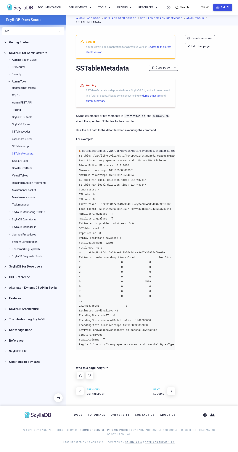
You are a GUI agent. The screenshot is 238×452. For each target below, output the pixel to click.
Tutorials (97, 414)
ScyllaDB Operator (22, 219)
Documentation (49, 7)
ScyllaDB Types (21, 124)
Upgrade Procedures (24, 234)
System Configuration (25, 241)
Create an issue (200, 38)
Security (17, 74)
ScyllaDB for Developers (26, 266)
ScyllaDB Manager (22, 226)
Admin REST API (22, 102)
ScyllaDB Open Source (120, 18)
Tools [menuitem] (105, 7)
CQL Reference (19, 277)
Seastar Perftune (22, 168)
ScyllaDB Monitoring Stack (27, 212)
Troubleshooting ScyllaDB (27, 319)
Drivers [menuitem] (125, 7)
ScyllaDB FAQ (18, 351)
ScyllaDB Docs (88, 18)
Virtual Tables (20, 175)
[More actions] (175, 68)
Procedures (18, 67)
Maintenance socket (24, 190)
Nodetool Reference (24, 87)
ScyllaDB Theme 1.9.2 (160, 442)
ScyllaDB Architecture (24, 309)
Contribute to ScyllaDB (24, 362)
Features (15, 298)
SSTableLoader (21, 131)
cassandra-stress (22, 139)
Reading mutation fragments (29, 182)
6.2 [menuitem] (33, 31)
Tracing (16, 109)
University (120, 414)
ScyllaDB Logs (20, 160)
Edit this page (198, 46)
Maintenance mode (23, 197)
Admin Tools (195, 18)
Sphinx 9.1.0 (133, 442)
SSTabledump (20, 146)
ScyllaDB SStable (22, 117)
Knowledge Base (20, 330)
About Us (168, 414)
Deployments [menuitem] (81, 7)
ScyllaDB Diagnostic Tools (27, 256)
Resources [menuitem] (149, 7)
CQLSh (16, 95)
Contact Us (145, 414)
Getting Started (19, 42)
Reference (16, 340)
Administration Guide (24, 59)
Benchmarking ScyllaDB (26, 249)
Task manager (20, 204)
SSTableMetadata (22, 153)
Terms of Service (92, 430)
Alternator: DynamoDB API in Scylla (33, 287)
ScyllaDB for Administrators (161, 18)
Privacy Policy (118, 430)
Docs (78, 414)
